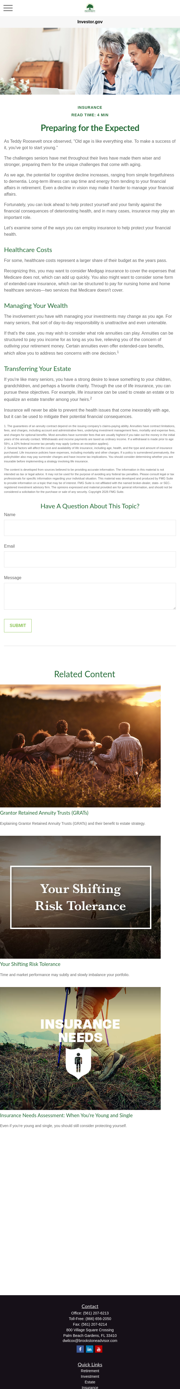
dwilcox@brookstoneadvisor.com (90, 1340)
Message (12, 577)
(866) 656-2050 (98, 1319)
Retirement (90, 1371)
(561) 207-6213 (96, 1313)
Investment (90, 1376)
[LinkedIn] (89, 1349)
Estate (90, 1382)
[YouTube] (98, 1349)
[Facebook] (80, 1349)
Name (10, 514)
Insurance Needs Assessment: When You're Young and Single (66, 1115)
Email (9, 546)
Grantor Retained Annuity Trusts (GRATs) (44, 813)
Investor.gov (90, 22)
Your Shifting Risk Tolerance (30, 964)
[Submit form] (18, 625)
